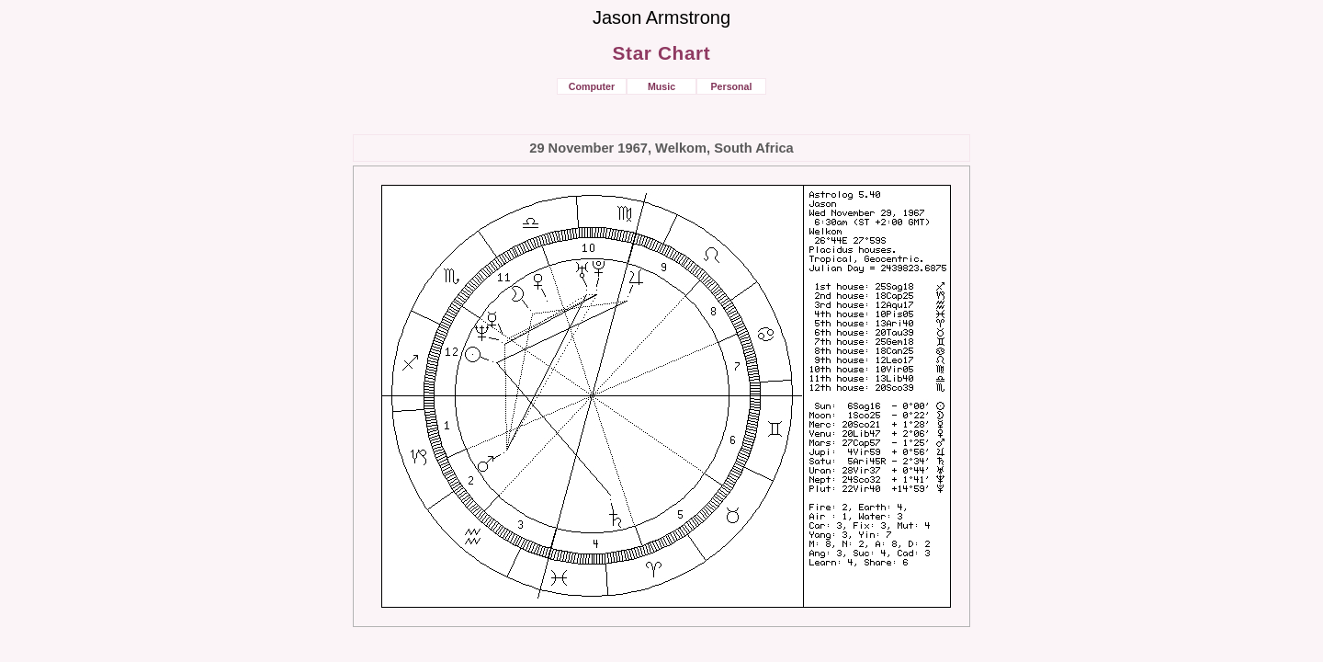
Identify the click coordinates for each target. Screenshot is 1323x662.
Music (661, 86)
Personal (731, 86)
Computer (592, 86)
